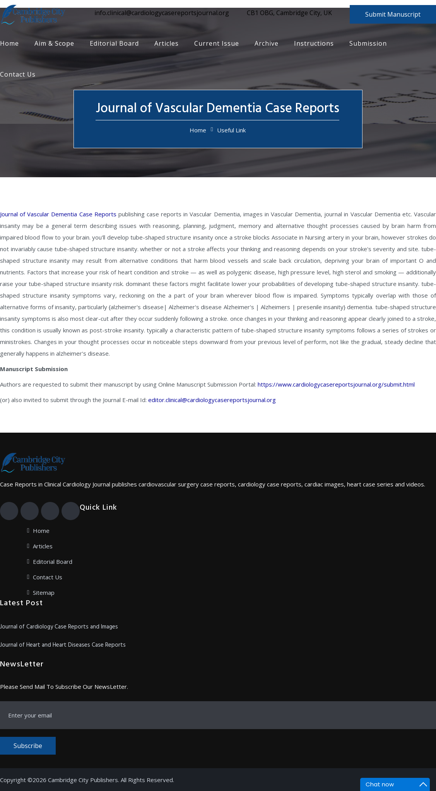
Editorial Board (114, 43)
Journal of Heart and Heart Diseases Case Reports (63, 645)
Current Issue (216, 43)
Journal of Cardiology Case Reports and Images (59, 627)
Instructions (314, 43)
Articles (166, 43)
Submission (368, 43)
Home (9, 43)
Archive (267, 43)
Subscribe (28, 745)
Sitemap (44, 592)
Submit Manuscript (393, 14)
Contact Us (18, 74)
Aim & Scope (54, 43)
